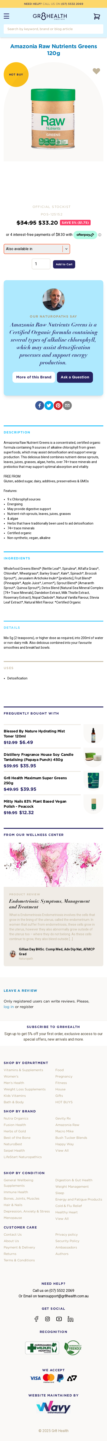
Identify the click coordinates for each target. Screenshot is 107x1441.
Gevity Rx (63, 1118)
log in (9, 1007)
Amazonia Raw (67, 1125)
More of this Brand (33, 377)
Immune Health (16, 1192)
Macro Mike (64, 1131)
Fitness (61, 1083)
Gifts (59, 1096)
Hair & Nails (13, 1205)
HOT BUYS (64, 1102)
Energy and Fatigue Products (78, 1199)
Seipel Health (14, 1150)
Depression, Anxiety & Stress (27, 1211)
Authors (61, 1254)
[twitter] (49, 405)
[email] (67, 405)
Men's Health (14, 1083)
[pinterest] (58, 405)
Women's (11, 1076)
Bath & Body (14, 1102)
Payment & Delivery (19, 1247)
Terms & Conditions (19, 1260)
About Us (11, 1241)
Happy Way (64, 1144)
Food (59, 1070)
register (26, 1007)
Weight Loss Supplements (25, 1089)
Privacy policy (66, 1234)
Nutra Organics (16, 1118)
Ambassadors (66, 1247)
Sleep (59, 1193)
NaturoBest (13, 1144)
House (60, 1089)
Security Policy (67, 1241)
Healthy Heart (66, 1212)
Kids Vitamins (15, 1096)
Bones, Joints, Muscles (21, 1198)
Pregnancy (63, 1076)
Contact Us (13, 1234)
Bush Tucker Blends (71, 1137)
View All (62, 1150)
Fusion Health (15, 1125)
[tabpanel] (53, 111)
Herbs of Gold (15, 1131)
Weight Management (72, 1186)
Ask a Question (75, 377)
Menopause (13, 1218)
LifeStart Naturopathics (23, 1157)
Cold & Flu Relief (68, 1206)
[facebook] (39, 405)
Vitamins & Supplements (23, 1070)
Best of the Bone (17, 1137)
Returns (10, 1254)
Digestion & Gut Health (73, 1180)
